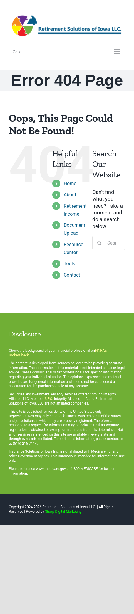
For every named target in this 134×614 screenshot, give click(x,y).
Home (70, 183)
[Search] (99, 243)
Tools (69, 263)
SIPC (48, 399)
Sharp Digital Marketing (63, 512)
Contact (72, 275)
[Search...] (108, 243)
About (70, 194)
